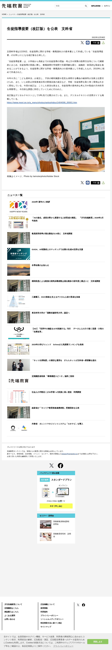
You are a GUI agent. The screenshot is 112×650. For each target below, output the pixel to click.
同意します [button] (97, 642)
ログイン (107, 6)
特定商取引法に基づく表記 (51, 623)
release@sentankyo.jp (69, 454)
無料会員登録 (95, 6)
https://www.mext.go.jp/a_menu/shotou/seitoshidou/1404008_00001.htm (42, 103)
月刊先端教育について (13, 604)
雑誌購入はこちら (11, 612)
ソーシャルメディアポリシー (52, 619)
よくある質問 (9, 615)
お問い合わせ (9, 619)
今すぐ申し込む (56, 506)
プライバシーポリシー (49, 615)
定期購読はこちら (11, 608)
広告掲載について (47, 604)
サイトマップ (45, 627)
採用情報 (44, 608)
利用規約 (44, 612)
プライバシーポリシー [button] (63, 646)
